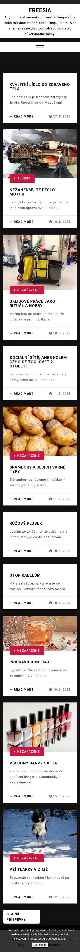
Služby (23, 178)
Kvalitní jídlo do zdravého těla (40, 86)
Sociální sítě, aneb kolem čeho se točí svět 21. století (38, 361)
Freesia (40, 10)
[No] (75, 938)
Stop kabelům (25, 575)
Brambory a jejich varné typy (37, 469)
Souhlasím (40, 944)
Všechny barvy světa (33, 763)
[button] (40, 47)
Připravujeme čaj (29, 662)
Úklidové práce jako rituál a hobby (32, 303)
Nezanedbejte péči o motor (32, 192)
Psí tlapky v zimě (29, 869)
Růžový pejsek (26, 523)
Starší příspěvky (16, 916)
